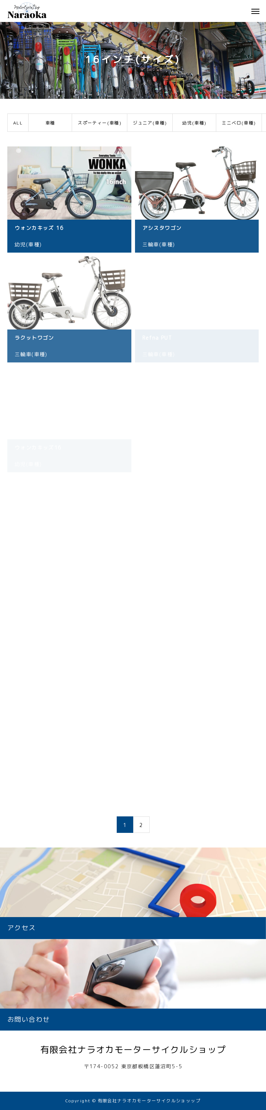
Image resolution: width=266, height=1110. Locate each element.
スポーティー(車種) (99, 123)
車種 (50, 123)
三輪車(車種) (158, 244)
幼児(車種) (194, 123)
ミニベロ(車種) (239, 123)
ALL (18, 123)
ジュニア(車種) (150, 123)
